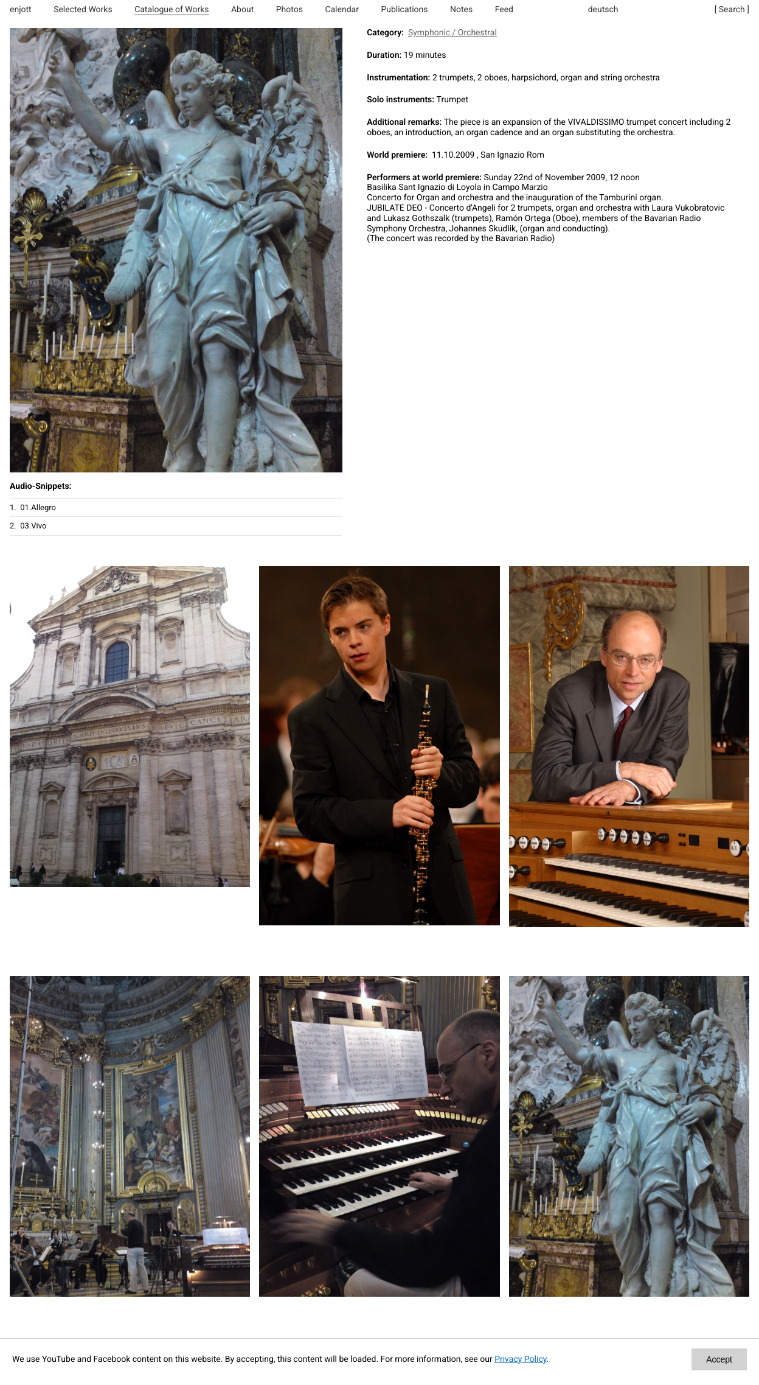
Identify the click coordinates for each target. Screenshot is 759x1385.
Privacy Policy (520, 1359)
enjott (21, 10)
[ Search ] (732, 10)
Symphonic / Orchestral (452, 33)
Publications (404, 10)
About (242, 10)
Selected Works (83, 10)
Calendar (342, 10)
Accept (719, 1359)
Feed (504, 10)
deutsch (603, 10)
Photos (289, 10)
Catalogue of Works (171, 10)
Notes (461, 10)
